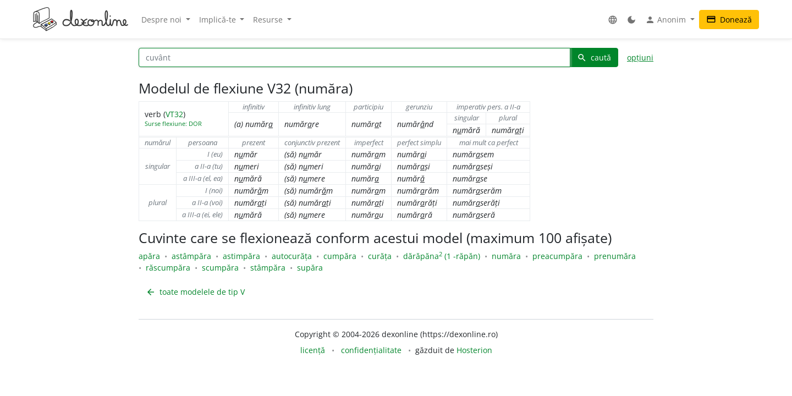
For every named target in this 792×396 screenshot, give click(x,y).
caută (594, 57)
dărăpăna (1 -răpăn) (441, 256)
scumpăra (220, 267)
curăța (380, 256)
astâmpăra (191, 256)
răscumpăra (168, 267)
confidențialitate (371, 350)
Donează (729, 19)
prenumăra (615, 256)
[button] (612, 19)
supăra (310, 267)
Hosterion (474, 350)
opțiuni (640, 57)
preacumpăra (557, 256)
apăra (149, 256)
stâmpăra (267, 267)
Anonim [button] (666, 19)
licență (312, 350)
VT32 (174, 114)
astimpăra (241, 256)
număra (506, 256)
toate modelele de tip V (195, 292)
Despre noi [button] (162, 19)
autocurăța (292, 256)
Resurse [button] (269, 19)
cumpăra (339, 256)
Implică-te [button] (218, 19)
